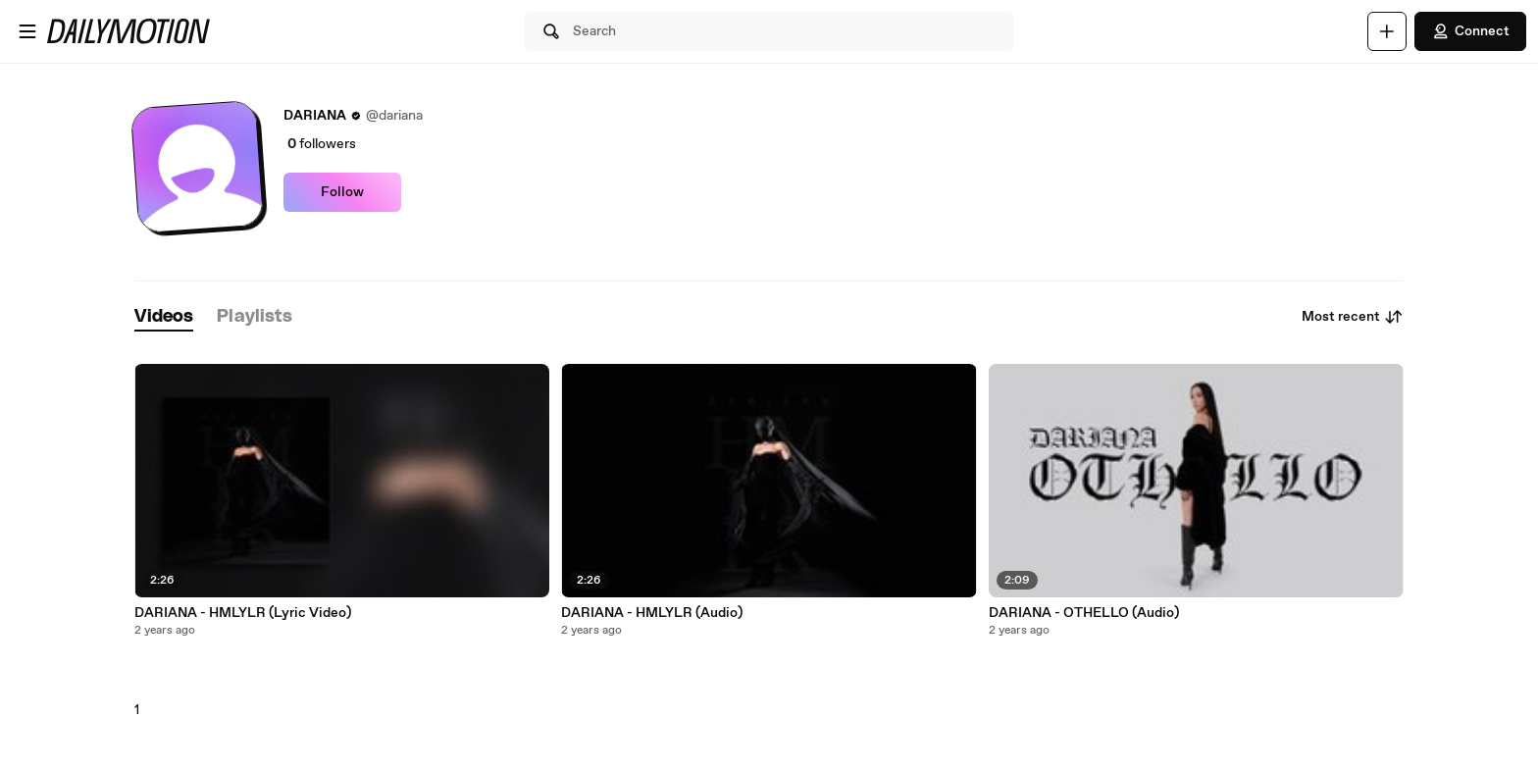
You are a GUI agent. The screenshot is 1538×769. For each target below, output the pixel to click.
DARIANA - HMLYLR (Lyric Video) (242, 613)
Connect (1470, 31)
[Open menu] (27, 31)
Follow (342, 192)
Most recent (1353, 317)
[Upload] (1387, 31)
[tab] (163, 317)
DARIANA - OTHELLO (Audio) (1084, 613)
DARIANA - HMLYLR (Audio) (652, 613)
